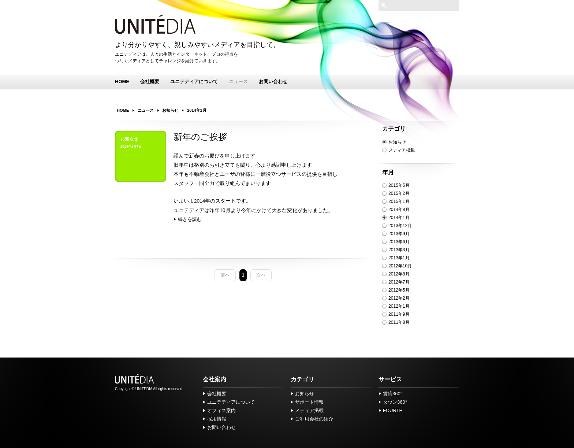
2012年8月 (399, 274)
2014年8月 (399, 209)
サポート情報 (309, 402)
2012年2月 (399, 298)
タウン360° (395, 402)
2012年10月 (400, 266)
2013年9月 (399, 233)
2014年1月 (399, 217)
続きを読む (190, 219)
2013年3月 (399, 249)
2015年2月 (399, 193)
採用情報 (216, 419)
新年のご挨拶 (200, 137)
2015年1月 (399, 201)
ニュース (238, 81)
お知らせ (397, 142)
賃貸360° (392, 393)
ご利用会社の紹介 (314, 419)
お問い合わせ (273, 81)
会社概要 (149, 81)
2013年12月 (400, 225)
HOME (122, 81)
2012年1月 (399, 306)
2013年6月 (399, 241)
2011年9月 (399, 314)
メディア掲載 (401, 150)
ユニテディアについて (194, 81)
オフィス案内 (221, 410)
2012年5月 (399, 290)
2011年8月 (399, 322)
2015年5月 (399, 185)
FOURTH (393, 410)
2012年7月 (399, 282)
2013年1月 (399, 257)
